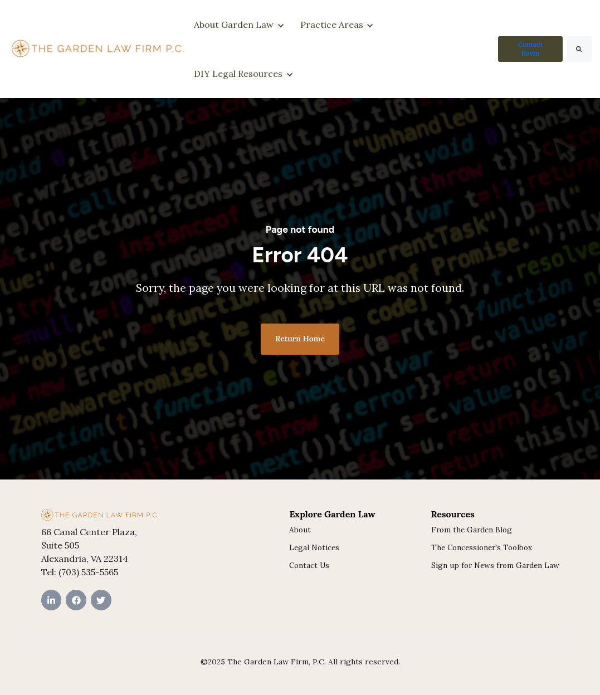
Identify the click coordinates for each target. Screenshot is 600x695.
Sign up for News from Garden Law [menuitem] (495, 565)
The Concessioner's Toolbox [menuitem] (481, 547)
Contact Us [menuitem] (309, 565)
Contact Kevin (530, 48)
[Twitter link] (101, 600)
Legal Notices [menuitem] (314, 547)
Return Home (300, 339)
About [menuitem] (300, 530)
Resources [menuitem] (453, 514)
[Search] (579, 49)
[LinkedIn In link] (51, 600)
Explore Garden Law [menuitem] (332, 514)
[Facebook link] (76, 600)
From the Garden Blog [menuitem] (471, 530)
